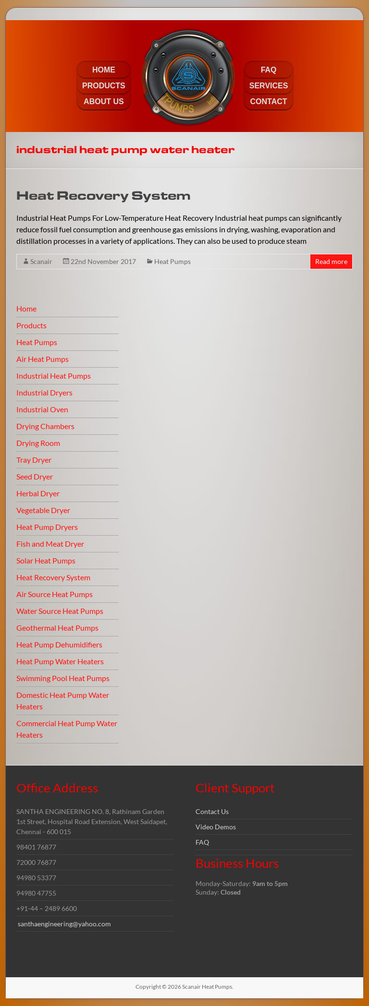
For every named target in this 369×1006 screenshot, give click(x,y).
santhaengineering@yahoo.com (64, 924)
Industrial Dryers (44, 392)
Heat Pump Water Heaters (60, 661)
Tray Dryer (33, 459)
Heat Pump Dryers (47, 526)
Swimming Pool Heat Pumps (63, 678)
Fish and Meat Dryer (50, 543)
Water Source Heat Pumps (59, 610)
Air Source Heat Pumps (54, 594)
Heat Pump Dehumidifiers (59, 644)
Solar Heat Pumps (45, 560)
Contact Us (212, 811)
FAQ (202, 842)
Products (31, 325)
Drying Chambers (45, 426)
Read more (331, 261)
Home (26, 308)
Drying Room (38, 442)
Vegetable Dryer (43, 510)
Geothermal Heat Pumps (57, 627)
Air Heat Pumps (42, 358)
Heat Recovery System (103, 196)
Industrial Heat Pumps (53, 375)
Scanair (41, 261)
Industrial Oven (42, 409)
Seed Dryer (34, 476)
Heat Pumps (172, 261)
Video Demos (216, 827)
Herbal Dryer (38, 493)
